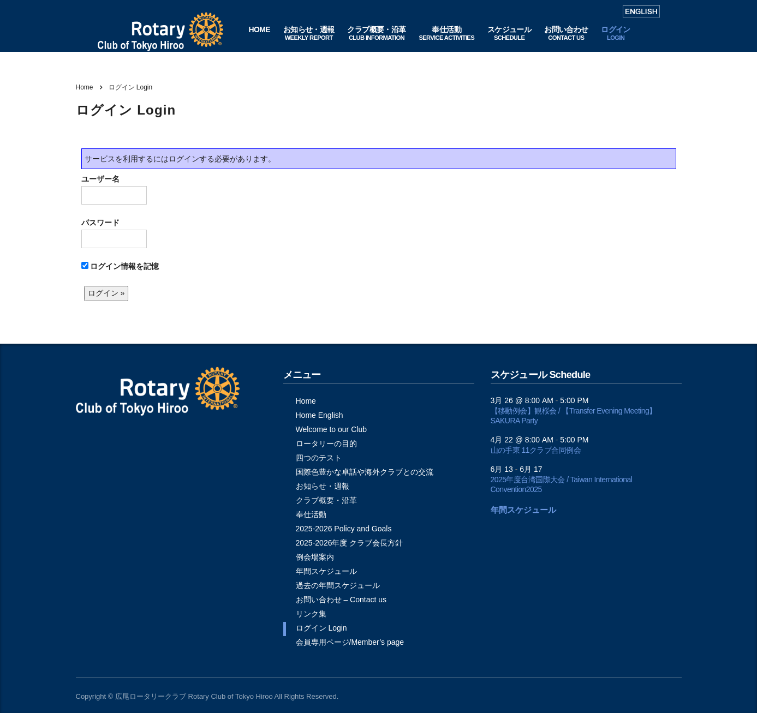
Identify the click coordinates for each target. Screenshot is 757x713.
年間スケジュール (326, 571)
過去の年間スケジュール (338, 585)
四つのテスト (319, 457)
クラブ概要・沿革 (326, 500)
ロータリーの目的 (326, 443)
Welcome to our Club (331, 429)
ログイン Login (321, 628)
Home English (319, 415)
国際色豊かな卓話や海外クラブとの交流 (364, 472)
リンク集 (311, 613)
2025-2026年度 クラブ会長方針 (349, 542)
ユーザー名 (114, 190)
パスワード (114, 233)
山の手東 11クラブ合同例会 (536, 450)
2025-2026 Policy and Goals (344, 528)
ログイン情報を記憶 (120, 266)
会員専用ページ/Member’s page (350, 642)
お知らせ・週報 (322, 486)
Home (84, 87)
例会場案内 (315, 557)
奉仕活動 (311, 514)
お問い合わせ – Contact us (341, 599)
